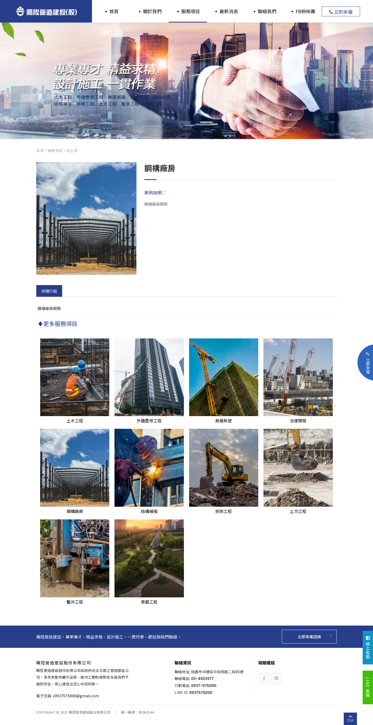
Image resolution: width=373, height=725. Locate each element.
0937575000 (201, 692)
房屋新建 (223, 417)
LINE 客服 (368, 687)
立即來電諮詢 (307, 636)
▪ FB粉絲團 (302, 11)
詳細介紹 (49, 291)
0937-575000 (204, 685)
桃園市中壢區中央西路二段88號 (217, 671)
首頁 (40, 150)
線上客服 (368, 647)
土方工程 (298, 508)
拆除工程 (223, 508)
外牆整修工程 (149, 417)
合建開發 (298, 417)
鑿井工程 (74, 598)
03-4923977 (202, 678)
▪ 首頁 (111, 11)
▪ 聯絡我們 (264, 11)
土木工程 (74, 417)
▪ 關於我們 (149, 11)
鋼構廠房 (74, 508)
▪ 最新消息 (226, 11)
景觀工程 (149, 598)
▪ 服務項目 (188, 11)
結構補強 (149, 508)
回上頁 (72, 150)
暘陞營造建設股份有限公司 (46, 11)
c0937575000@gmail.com (76, 695)
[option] (186, 81)
